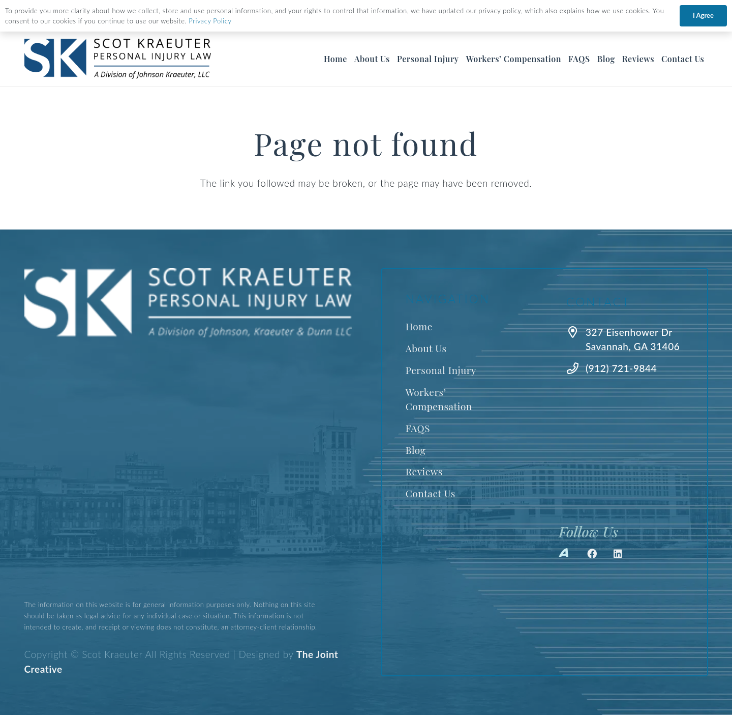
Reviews (424, 471)
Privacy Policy (210, 21)
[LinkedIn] (618, 553)
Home (419, 326)
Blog (416, 449)
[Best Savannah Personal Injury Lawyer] (117, 59)
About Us (426, 348)
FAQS (418, 428)
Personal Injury (441, 370)
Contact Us (430, 493)
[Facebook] (592, 553)
